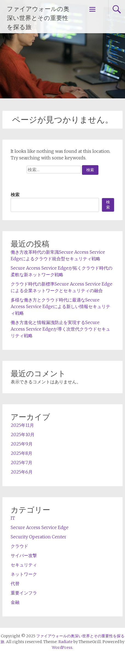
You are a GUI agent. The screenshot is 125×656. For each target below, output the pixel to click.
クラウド (19, 546)
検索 (15, 194)
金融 (15, 602)
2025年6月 (22, 472)
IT (13, 518)
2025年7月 (21, 462)
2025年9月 (22, 444)
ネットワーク (24, 574)
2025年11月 (22, 425)
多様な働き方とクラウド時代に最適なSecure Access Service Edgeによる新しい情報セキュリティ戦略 (60, 306)
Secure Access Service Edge (40, 527)
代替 (15, 583)
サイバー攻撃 (24, 555)
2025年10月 (23, 434)
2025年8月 (21, 453)
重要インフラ (24, 593)
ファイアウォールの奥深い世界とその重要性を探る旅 (38, 18)
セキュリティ (24, 565)
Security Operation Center (38, 536)
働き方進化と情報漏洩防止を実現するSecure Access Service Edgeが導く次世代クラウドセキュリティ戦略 (60, 329)
